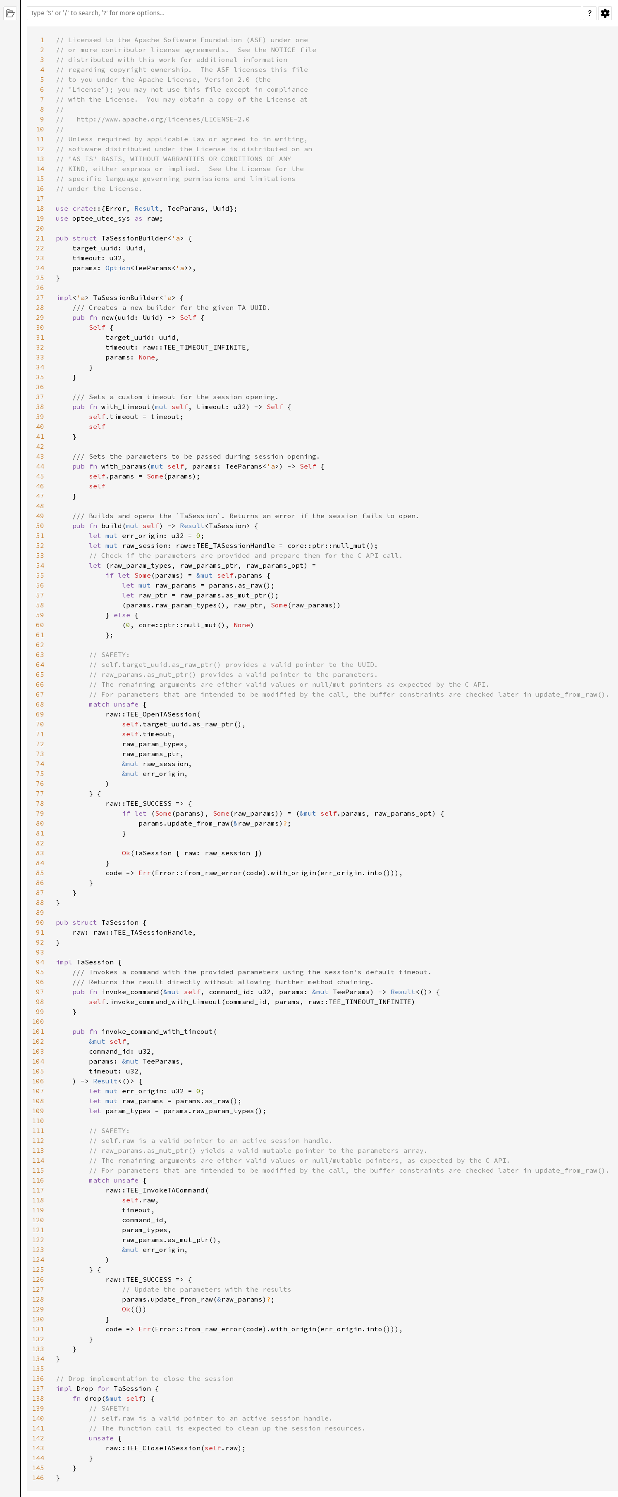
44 (40, 466)
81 (40, 833)
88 (40, 902)
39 (40, 416)
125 (38, 1269)
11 (40, 139)
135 (38, 1368)
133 (38, 1349)
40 (40, 426)
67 (40, 694)
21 (40, 238)
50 (40, 525)
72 (40, 744)
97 (40, 992)
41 (40, 436)
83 (40, 853)
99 (40, 1011)
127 (38, 1289)
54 (40, 565)
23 (40, 258)
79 (40, 813)
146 (38, 1477)
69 (40, 714)
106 (38, 1081)
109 (38, 1111)
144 (38, 1458)
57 (40, 595)
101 (38, 1031)
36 (40, 387)
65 (40, 674)
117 (38, 1190)
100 (38, 1021)
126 (38, 1279)
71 (40, 734)
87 (40, 892)
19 (40, 218)
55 (40, 575)
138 (38, 1398)
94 (40, 962)
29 (40, 317)
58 (40, 605)
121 (38, 1230)
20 (40, 228)
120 (38, 1220)
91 (40, 932)
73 (40, 754)
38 (40, 406)
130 (38, 1319)
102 (38, 1041)
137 (38, 1388)
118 (38, 1200)
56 (40, 585)
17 (40, 198)
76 (40, 783)
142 (38, 1438)
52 (40, 545)
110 (38, 1120)
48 (40, 506)
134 (38, 1358)
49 (40, 516)
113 (38, 1150)
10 (40, 129)
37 (40, 397)
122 (38, 1239)
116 (38, 1180)
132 (38, 1339)
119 (38, 1210)
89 (40, 912)
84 (40, 863)
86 (40, 882)
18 (40, 208)
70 (40, 724)
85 (40, 873)
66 (40, 684)
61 (40, 635)
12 (40, 149)
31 (40, 337)
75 (40, 773)
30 (40, 327)
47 (40, 496)
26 (40, 287)
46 (40, 486)
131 (38, 1329)
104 (38, 1061)
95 (40, 972)
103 (38, 1051)
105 (38, 1071)
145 (38, 1468)
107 (38, 1091)
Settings (605, 13)
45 (40, 476)
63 (40, 654)
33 (40, 357)
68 (40, 704)
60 (40, 625)
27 (40, 297)
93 (40, 952)
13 (40, 159)
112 (38, 1140)
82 (40, 843)
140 (38, 1418)
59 (40, 615)
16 (40, 188)
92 (40, 942)
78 (40, 803)
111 (38, 1130)
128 (38, 1299)
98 (40, 1001)
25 (40, 278)
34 (40, 367)
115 (38, 1170)
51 (40, 535)
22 (40, 248)
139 (38, 1408)
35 (40, 377)
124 (38, 1259)
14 (40, 168)
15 (40, 178)
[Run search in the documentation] (304, 13)
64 (40, 664)
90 (40, 922)
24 (40, 268)
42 (40, 446)
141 (38, 1428)
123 (38, 1249)
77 (40, 793)
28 (40, 307)
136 (38, 1378)
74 (40, 763)
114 (38, 1160)
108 (38, 1101)
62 (40, 644)
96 (40, 982)
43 (40, 456)
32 (40, 347)
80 (40, 823)
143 (38, 1448)
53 (40, 555)
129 (38, 1309)
